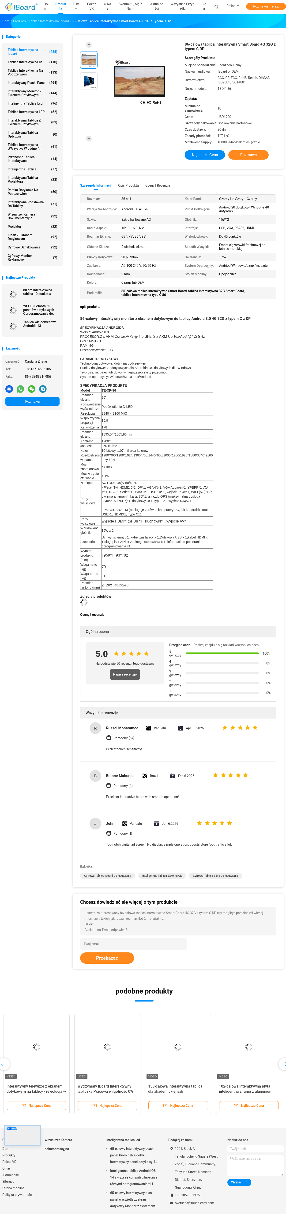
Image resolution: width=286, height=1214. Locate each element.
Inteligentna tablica (32, 169)
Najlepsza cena (205, 155)
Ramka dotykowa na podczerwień (32, 192)
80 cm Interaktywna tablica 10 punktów (37, 292)
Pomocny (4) (122, 786)
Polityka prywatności (17, 1195)
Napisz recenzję (125, 674)
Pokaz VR (9, 1162)
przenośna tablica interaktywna (32, 159)
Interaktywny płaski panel (32, 82)
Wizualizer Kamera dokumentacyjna (32, 216)
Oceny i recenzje (157, 185)
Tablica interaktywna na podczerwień (32, 72)
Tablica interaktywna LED (32, 112)
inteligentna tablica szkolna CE (162, 875)
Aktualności (10, 1175)
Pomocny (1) (122, 834)
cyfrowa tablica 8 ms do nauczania (215, 875)
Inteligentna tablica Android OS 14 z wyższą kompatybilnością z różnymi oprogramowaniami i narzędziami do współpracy (133, 1178)
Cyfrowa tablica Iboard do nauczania (107, 875)
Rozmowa (32, 401)
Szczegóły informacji (96, 185)
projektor (32, 226)
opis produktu (128, 185)
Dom (5, 1149)
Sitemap (8, 1181)
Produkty (8, 1155)
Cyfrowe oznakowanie (32, 247)
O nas (6, 1168)
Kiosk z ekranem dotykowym (32, 237)
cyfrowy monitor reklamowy (32, 257)
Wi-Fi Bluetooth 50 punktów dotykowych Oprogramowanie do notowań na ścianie (38, 309)
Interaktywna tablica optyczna (32, 134)
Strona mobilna (13, 1188)
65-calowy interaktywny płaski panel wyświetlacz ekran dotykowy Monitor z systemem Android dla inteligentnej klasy (132, 1200)
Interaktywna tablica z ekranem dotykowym (32, 122)
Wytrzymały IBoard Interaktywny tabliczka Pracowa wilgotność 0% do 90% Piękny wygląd (105, 1091)
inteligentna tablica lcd (32, 103)
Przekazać (107, 958)
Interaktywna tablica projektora (32, 179)
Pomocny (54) (124, 738)
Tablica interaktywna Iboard (32, 51)
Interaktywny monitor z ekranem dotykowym (32, 93)
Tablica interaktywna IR (32, 62)
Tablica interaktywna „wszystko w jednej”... (32, 146)
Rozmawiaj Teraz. (266, 6)
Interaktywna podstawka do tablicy (32, 204)
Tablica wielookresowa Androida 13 (39, 324)
